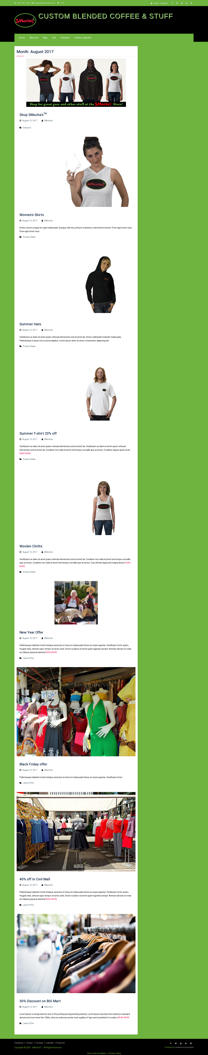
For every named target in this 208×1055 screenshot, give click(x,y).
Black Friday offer (33, 764)
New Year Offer (31, 632)
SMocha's (48, 120)
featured (27, 128)
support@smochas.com (45, 3)
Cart (54, 37)
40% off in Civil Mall (34, 879)
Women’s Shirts (31, 214)
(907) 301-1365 (23, 3)
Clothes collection (82, 37)
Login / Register (161, 3)
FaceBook (18, 1043)
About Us (33, 37)
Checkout (65, 37)
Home (22, 37)
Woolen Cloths (30, 546)
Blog (45, 37)
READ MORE (25, 453)
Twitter (29, 1043)
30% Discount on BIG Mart (40, 1001)
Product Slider (29, 237)
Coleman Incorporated (184, 1047)
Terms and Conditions (97, 1053)
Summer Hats (30, 324)
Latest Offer (28, 658)
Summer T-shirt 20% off (38, 433)
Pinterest (60, 1043)
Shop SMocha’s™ (33, 114)
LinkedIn (50, 1043)
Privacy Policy (114, 1053)
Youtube (39, 1043)
